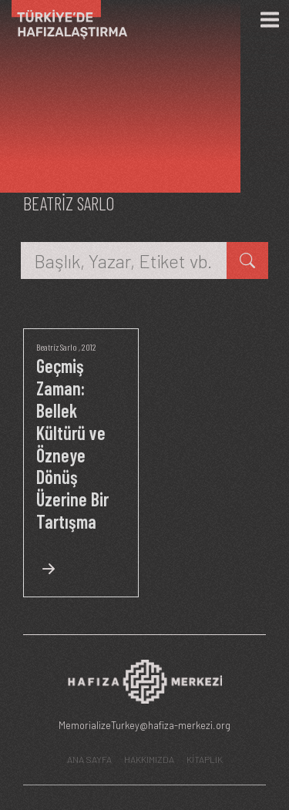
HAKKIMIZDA (149, 759)
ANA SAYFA (89, 759)
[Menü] (269, 20)
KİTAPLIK (205, 759)
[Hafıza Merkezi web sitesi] (145, 686)
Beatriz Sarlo (56, 346)
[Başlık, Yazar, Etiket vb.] (124, 260)
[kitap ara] (247, 260)
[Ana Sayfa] (63, 19)
